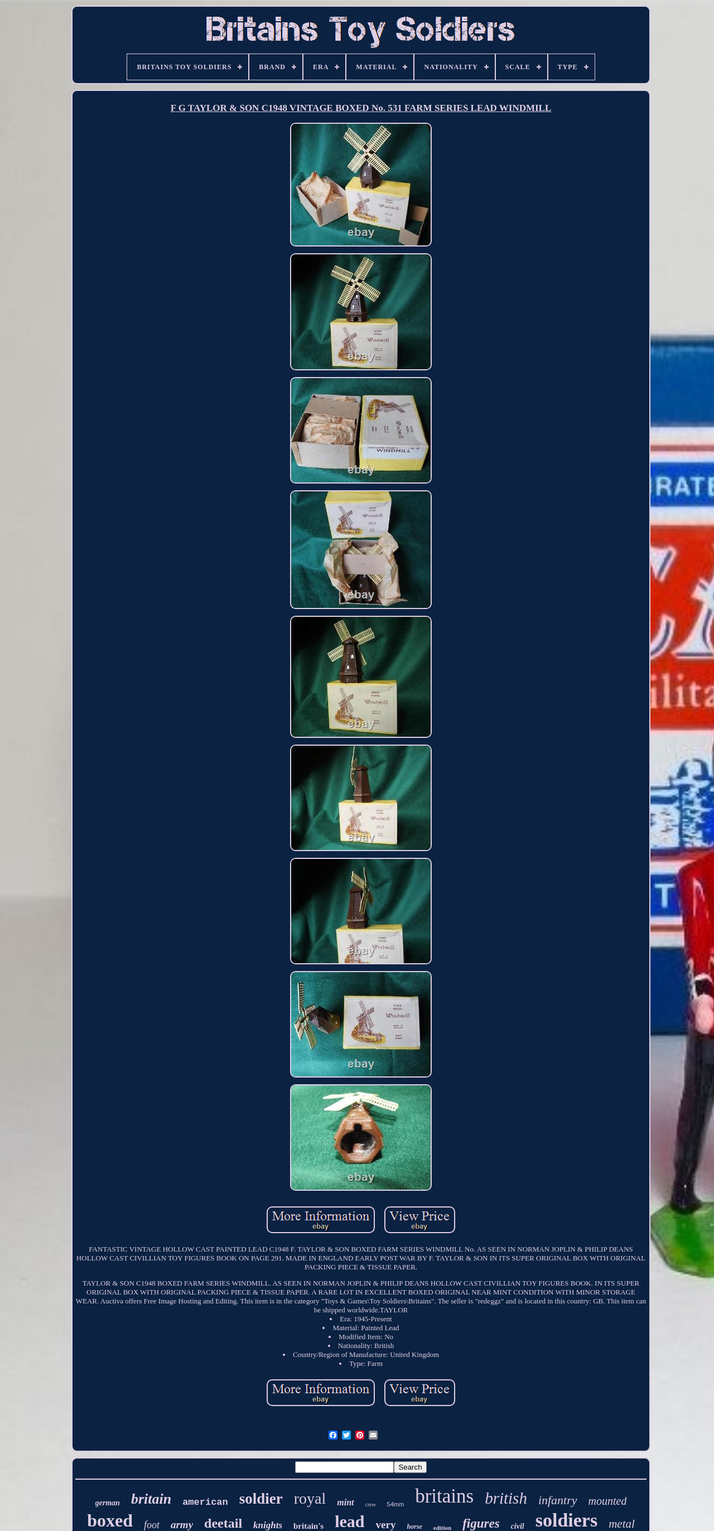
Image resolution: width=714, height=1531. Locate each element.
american (205, 1502)
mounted (607, 1501)
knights (267, 1525)
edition (442, 1527)
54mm (395, 1504)
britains (444, 1496)
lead (349, 1521)
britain (151, 1499)
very (386, 1524)
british (506, 1498)
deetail (223, 1523)
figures (480, 1523)
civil (517, 1526)
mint (345, 1502)
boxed (110, 1520)
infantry (557, 1500)
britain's (308, 1526)
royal (310, 1498)
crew (370, 1504)
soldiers (566, 1520)
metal (622, 1523)
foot (152, 1524)
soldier (261, 1498)
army (182, 1524)
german (107, 1503)
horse (414, 1526)
